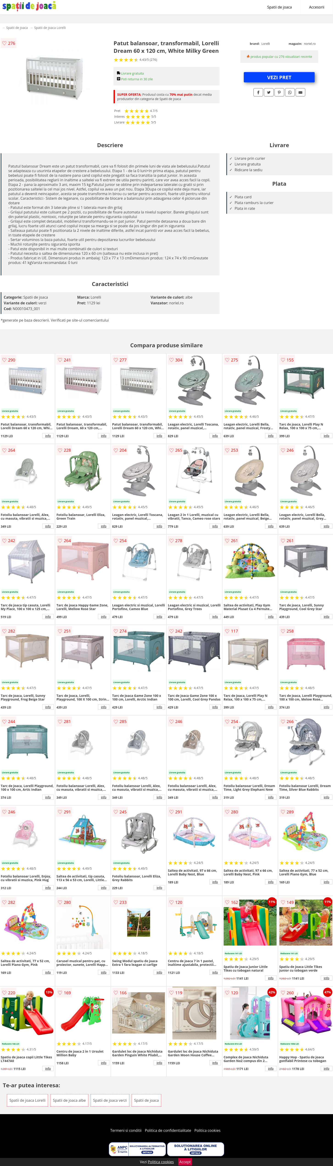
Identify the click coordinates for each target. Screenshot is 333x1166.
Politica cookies (207, 1130)
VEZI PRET (279, 77)
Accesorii (316, 7)
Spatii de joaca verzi (110, 1100)
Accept (185, 1161)
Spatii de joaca (279, 7)
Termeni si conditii (126, 1130)
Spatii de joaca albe (69, 1100)
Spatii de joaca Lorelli (50, 27)
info (48, 436)
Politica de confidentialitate (168, 1130)
